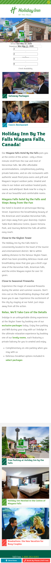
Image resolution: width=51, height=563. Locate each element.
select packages (14, 360)
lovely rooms (19, 337)
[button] (25, 2)
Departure (13, 46)
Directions (11, 560)
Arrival (13, 44)
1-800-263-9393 (30, 557)
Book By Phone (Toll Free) (36, 560)
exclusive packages (12, 325)
